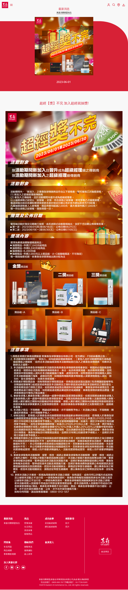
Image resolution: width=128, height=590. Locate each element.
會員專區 (105, 552)
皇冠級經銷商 (51, 523)
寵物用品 (28, 534)
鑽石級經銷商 (51, 527)
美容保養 (28, 530)
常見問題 (8, 547)
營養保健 (28, 523)
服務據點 (28, 550)
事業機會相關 (10, 554)
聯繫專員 (28, 547)
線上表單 (28, 554)
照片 (67, 527)
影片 (67, 523)
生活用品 (28, 527)
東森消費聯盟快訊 (64, 12)
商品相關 (8, 550)
